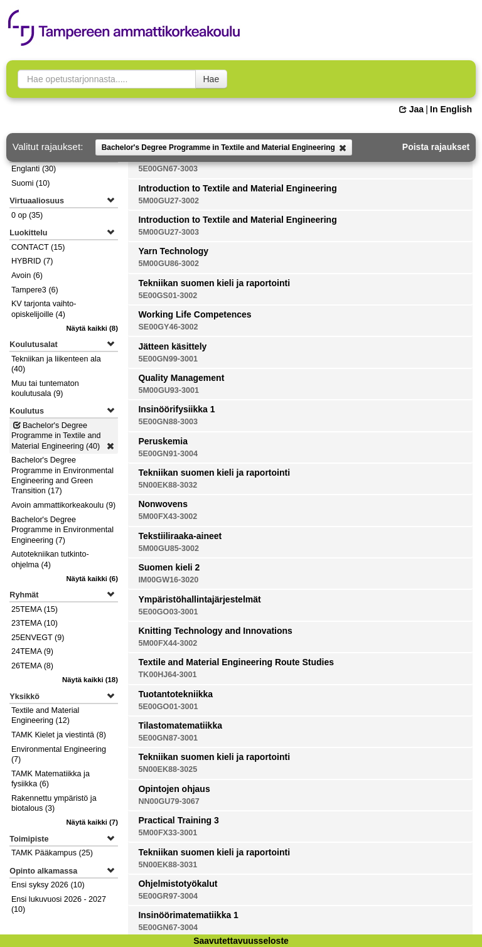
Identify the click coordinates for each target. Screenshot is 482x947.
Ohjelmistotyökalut (177, 884)
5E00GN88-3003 (168, 421)
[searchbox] (107, 79)
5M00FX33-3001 (167, 832)
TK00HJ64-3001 (167, 674)
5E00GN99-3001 (168, 359)
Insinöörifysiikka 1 (176, 409)
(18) (90, 679)
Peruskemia (163, 441)
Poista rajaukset (435, 147)
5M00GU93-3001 (168, 390)
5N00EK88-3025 (167, 769)
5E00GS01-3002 (167, 295)
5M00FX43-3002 (167, 516)
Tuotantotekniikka (175, 694)
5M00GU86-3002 (168, 263)
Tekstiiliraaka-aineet (180, 536)
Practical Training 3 (178, 820)
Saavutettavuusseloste (241, 941)
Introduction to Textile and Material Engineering (237, 188)
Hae (211, 79)
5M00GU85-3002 (168, 548)
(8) (92, 328)
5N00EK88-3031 (167, 864)
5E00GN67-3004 (168, 927)
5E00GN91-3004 (168, 453)
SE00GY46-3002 (168, 327)
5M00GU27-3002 (168, 200)
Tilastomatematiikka (180, 725)
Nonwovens (163, 504)
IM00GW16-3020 (168, 579)
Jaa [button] (411, 109)
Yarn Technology (173, 251)
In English (451, 109)
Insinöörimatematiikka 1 (188, 915)
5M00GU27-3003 (168, 232)
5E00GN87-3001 (168, 738)
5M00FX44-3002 (167, 643)
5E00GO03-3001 (168, 611)
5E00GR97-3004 (168, 896)
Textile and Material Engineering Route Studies (236, 662)
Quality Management (181, 378)
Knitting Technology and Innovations (215, 631)
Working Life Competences (194, 314)
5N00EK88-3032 (167, 485)
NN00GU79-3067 (168, 801)
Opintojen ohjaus (174, 789)
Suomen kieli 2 (169, 567)
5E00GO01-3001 (168, 706)
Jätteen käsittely (172, 346)
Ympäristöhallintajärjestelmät (199, 599)
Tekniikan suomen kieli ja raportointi (214, 283)
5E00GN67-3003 (168, 168)
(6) (92, 578)
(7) (92, 822)
